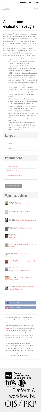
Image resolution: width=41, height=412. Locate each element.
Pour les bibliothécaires (14, 175)
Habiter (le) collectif (24, 211)
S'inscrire (22, 2)
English (9, 143)
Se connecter (34, 2)
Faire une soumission (13, 186)
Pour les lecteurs (12, 166)
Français (9, 148)
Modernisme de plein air (24, 228)
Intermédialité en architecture (26, 220)
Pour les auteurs (12, 171)
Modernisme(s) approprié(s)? (25, 261)
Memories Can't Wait (23, 254)
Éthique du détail (22, 203)
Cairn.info (8, 328)
